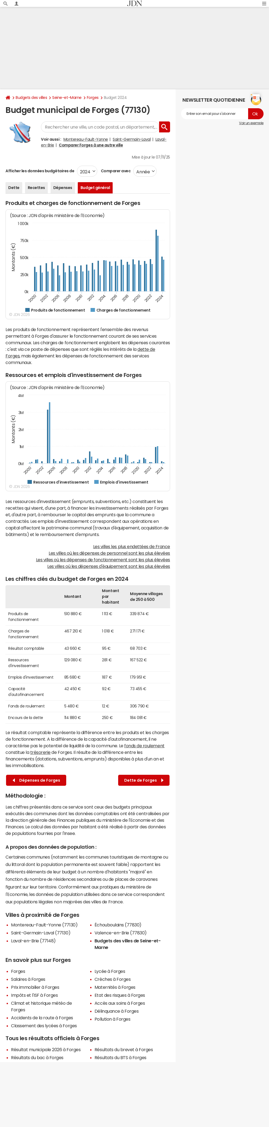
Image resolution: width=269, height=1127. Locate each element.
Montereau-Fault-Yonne (85, 139)
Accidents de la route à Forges (42, 1017)
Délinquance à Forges (116, 1011)
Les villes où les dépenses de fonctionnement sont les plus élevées (103, 559)
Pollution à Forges (112, 1019)
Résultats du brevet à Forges (124, 1049)
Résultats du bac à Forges (37, 1057)
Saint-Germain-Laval (132, 139)
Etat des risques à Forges (120, 995)
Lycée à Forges (110, 971)
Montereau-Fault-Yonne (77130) (44, 925)
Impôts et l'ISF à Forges (34, 995)
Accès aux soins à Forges (120, 1003)
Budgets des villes (31, 97)
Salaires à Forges (28, 979)
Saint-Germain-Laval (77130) (40, 933)
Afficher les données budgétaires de (39, 171)
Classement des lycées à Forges (44, 1025)
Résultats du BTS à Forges (120, 1057)
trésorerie (40, 752)
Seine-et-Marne (66, 97)
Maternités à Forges (115, 987)
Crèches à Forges (113, 979)
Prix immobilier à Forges (35, 987)
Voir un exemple (251, 123)
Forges (93, 97)
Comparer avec (115, 171)
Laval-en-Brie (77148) (33, 941)
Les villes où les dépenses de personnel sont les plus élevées (109, 553)
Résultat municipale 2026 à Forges (46, 1049)
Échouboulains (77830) (118, 925)
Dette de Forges (143, 780)
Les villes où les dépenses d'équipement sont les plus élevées (108, 566)
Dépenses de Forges (36, 780)
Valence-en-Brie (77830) (121, 933)
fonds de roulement (144, 745)
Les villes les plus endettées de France (131, 546)
